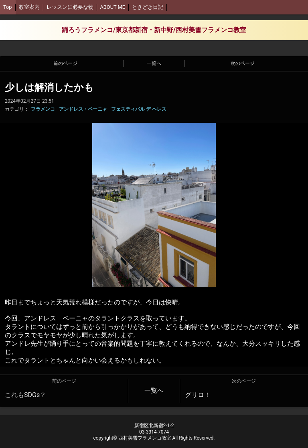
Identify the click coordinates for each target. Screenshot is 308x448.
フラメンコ (43, 109)
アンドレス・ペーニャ (83, 109)
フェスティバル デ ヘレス (138, 109)
